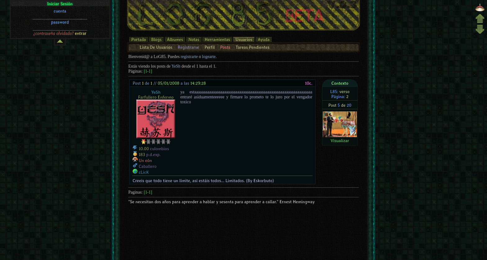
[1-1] (148, 71)
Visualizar (339, 140)
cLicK (144, 172)
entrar (81, 33)
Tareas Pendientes (252, 47)
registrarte (189, 56)
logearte (209, 56)
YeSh (175, 66)
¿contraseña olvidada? (54, 33)
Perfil (209, 47)
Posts (225, 47)
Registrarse (188, 47)
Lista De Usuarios (156, 47)
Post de (142, 83)
